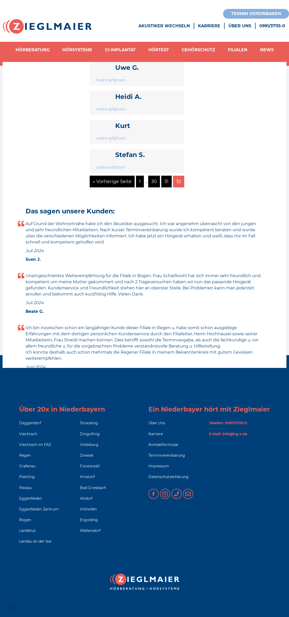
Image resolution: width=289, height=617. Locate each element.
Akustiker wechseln (164, 25)
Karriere (209, 25)
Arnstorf (87, 476)
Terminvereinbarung (166, 455)
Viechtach (28, 434)
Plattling (27, 476)
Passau (25, 487)
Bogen (25, 520)
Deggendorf (30, 423)
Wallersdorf (90, 530)
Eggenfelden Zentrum (39, 509)
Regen (25, 455)
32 (178, 181)
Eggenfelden (30, 498)
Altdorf (86, 498)
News (267, 49)
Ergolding (89, 520)
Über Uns (239, 25)
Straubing (89, 423)
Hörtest (158, 49)
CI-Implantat (120, 49)
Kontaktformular (163, 444)
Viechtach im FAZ (35, 444)
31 (166, 181)
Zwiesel (86, 455)
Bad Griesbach (93, 487)
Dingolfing (90, 434)
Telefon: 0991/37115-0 (228, 423)
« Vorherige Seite (112, 181)
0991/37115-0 (272, 25)
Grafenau (27, 466)
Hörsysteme (77, 49)
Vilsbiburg (89, 444)
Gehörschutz (198, 49)
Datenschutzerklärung (168, 476)
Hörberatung (33, 49)
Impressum (158, 466)
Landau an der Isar (35, 541)
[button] (11, 606)
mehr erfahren (111, 80)
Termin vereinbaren (256, 13)
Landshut (27, 530)
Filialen (237, 49)
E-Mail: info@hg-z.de (228, 434)
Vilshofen (88, 509)
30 (154, 181)
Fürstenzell (90, 466)
